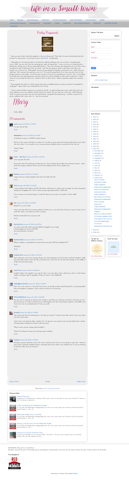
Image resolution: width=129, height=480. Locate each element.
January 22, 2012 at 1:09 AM (29, 312)
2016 (94, 139)
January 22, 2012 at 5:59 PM (29, 340)
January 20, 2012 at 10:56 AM (26, 203)
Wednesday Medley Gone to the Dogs (29, 414)
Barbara (16, 174)
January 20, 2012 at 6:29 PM (33, 240)
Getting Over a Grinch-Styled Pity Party (30, 432)
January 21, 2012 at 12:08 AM (30, 270)
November (98, 153)
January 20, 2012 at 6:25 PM (32, 224)
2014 (94, 144)
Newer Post (14, 382)
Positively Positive (100, 192)
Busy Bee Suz (18, 224)
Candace (16, 340)
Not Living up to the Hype (102, 197)
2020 (95, 129)
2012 (94, 148)
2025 (95, 117)
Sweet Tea (17, 270)
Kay (15, 203)
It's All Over (98, 223)
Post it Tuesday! (99, 179)
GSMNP (102, 20)
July (96, 163)
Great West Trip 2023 (111, 23)
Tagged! (97, 211)
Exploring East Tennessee (18, 23)
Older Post (81, 382)
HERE (46, 58)
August (97, 160)
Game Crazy (98, 204)
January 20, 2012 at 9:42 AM (27, 185)
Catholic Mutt (18, 255)
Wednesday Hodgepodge (102, 187)
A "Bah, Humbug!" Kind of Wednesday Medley (32, 405)
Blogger (75, 473)
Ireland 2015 (67, 23)
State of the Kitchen (76, 20)
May (96, 168)
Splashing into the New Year (103, 226)
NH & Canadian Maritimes (82, 23)
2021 (94, 127)
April (96, 170)
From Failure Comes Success (103, 219)
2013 (94, 146)
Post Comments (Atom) (52, 388)
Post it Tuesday (99, 201)
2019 (94, 131)
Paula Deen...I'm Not (100, 182)
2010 (94, 232)
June (96, 165)
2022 (94, 124)
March (97, 173)
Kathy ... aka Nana (20, 157)
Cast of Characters (32, 20)
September (98, 158)
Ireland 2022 (97, 23)
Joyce (15, 124)
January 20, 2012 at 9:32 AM (29, 174)
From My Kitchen (91, 20)
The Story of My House (59, 20)
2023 (94, 122)
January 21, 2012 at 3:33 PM (37, 284)
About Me (20, 20)
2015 (94, 141)
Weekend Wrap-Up (23, 396)
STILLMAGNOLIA (20, 297)
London (57, 23)
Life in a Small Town (101, 80)
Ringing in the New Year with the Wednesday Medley (34, 423)
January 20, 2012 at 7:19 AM (27, 124)
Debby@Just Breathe (21, 284)
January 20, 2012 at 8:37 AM (31, 135)
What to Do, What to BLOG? (103, 214)
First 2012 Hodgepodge (101, 221)
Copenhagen (47, 23)
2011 (94, 230)
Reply (16, 129)
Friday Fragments (99, 184)
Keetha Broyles (19, 240)
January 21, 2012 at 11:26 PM (35, 297)
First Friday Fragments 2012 (103, 216)
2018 (94, 134)
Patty (16, 185)
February (98, 175)
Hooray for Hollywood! (101, 189)
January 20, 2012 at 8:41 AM (36, 157)
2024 (95, 119)
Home (12, 20)
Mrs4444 (16, 312)
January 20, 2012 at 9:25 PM (33, 255)
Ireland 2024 (13, 26)
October (97, 155)
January (97, 177)
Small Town (45, 20)
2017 (94, 136)
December (98, 151)
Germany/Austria (34, 23)
